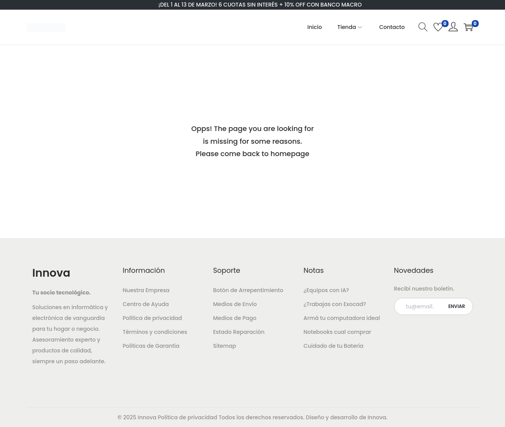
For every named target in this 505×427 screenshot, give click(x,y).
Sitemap (224, 346)
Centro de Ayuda (146, 304)
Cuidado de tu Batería (334, 346)
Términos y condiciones (155, 332)
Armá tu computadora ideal (342, 318)
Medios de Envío (235, 304)
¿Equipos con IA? (326, 290)
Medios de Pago (235, 318)
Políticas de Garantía (151, 346)
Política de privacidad (152, 318)
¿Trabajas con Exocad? (335, 304)
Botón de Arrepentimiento (248, 290)
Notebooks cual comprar (337, 332)
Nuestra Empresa (146, 290)
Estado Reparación (239, 332)
